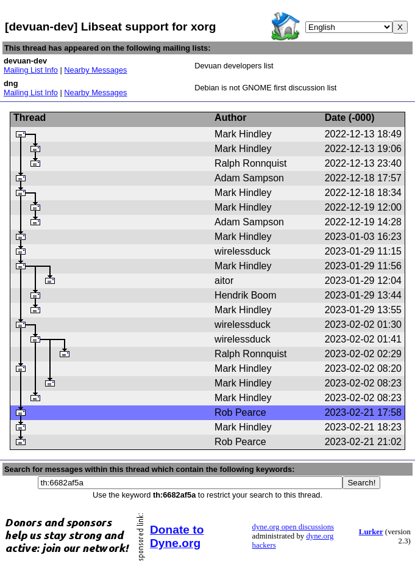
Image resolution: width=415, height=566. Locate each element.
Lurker (371, 532)
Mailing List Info (31, 69)
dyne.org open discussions (293, 527)
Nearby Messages (95, 69)
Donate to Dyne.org (177, 536)
